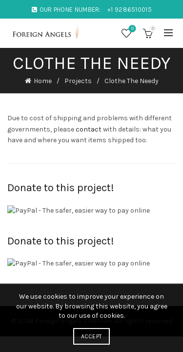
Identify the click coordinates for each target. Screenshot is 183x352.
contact (89, 129)
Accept (91, 336)
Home (43, 81)
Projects (78, 81)
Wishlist (131, 29)
